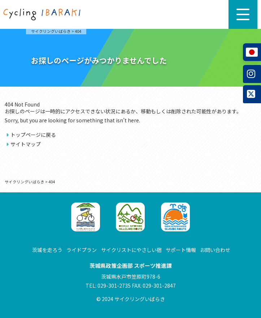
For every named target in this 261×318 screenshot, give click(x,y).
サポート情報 (181, 249)
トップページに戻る (33, 134)
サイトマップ (25, 144)
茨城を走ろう (47, 249)
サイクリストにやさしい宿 (131, 249)
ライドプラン (81, 249)
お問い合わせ (215, 249)
